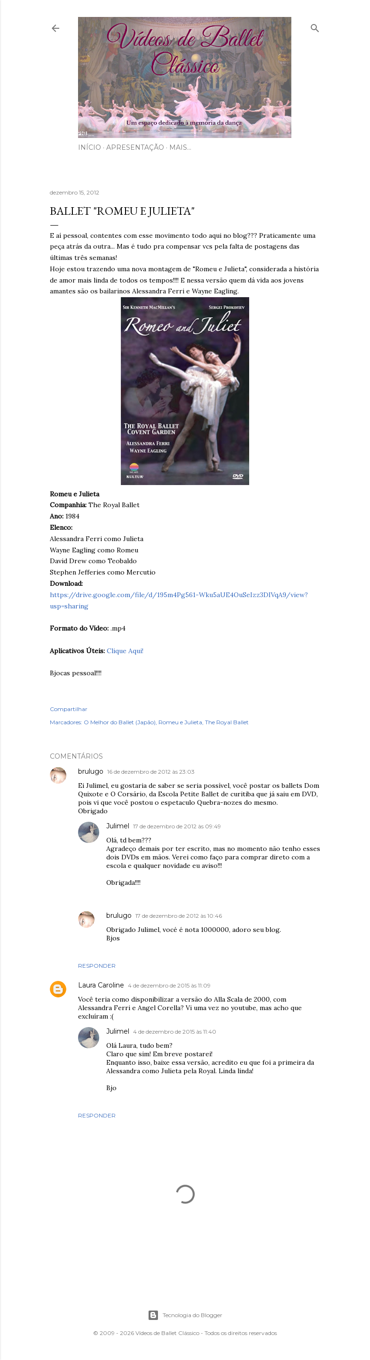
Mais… (180, 147)
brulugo (90, 771)
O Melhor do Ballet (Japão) (120, 722)
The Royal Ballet (227, 722)
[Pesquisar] (315, 26)
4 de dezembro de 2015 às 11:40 (174, 1031)
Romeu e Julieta (180, 722)
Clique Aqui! (125, 651)
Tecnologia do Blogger (185, 1315)
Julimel (117, 826)
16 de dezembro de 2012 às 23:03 (151, 771)
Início (89, 147)
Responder (97, 965)
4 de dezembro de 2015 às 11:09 (169, 985)
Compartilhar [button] (68, 708)
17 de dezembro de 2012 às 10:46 (178, 915)
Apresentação (135, 147)
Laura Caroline (101, 985)
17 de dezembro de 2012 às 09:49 (177, 826)
